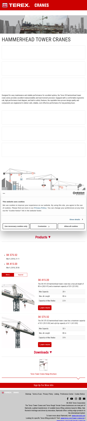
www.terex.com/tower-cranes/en (72, 418)
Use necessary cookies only (16, 226)
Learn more (44, 307)
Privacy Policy (40, 208)
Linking (56, 394)
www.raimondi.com (78, 416)
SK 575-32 (11, 255)
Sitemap (28, 394)
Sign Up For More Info (43, 385)
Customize (43, 226)
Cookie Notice (80, 394)
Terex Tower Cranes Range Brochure (43, 374)
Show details (75, 219)
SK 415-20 (11, 263)
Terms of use (37, 394)
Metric (8, 275)
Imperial (20, 275)
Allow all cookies (71, 226)
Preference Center (67, 394)
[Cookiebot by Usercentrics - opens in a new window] (74, 193)
